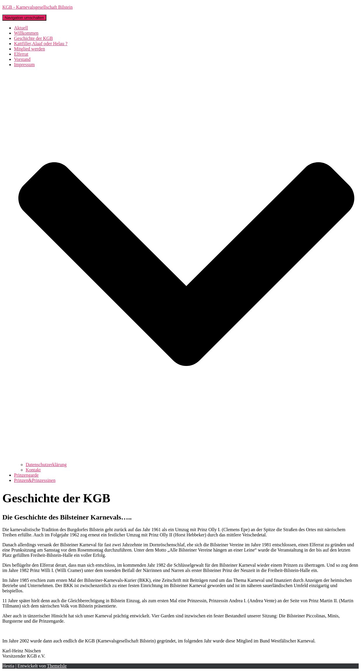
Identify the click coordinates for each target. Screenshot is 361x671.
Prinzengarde (26, 475)
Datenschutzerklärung (46, 464)
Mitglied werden (29, 48)
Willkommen (26, 33)
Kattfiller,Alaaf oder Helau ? (40, 43)
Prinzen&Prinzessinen (34, 480)
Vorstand (22, 59)
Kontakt (33, 469)
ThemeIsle (57, 665)
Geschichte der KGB (33, 38)
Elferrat (21, 54)
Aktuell (21, 27)
